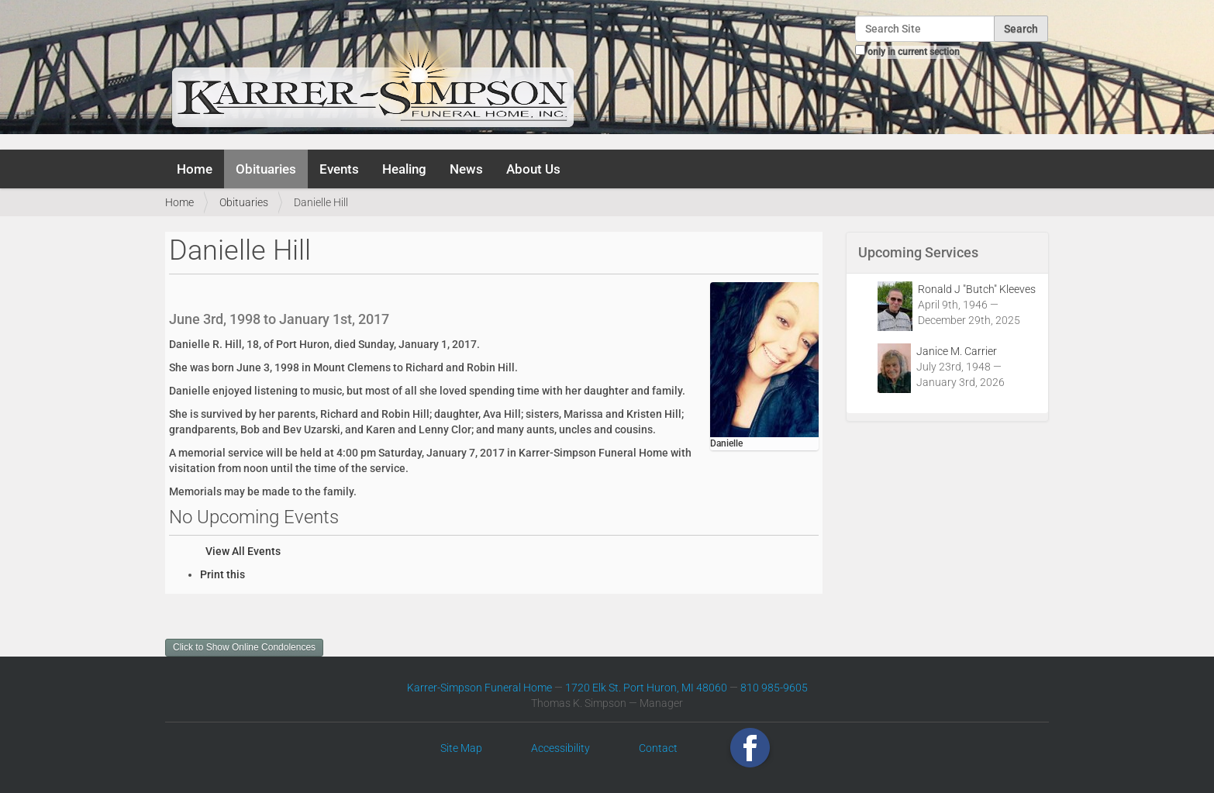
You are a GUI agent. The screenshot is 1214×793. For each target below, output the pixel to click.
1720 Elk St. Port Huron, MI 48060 (646, 687)
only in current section (913, 52)
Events (339, 169)
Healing (404, 169)
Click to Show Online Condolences (244, 647)
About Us (533, 169)
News (466, 169)
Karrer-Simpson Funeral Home (479, 687)
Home (194, 169)
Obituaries (266, 169)
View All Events (243, 551)
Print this (222, 574)
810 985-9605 (774, 687)
